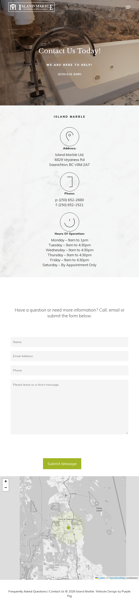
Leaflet (100, 578)
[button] (128, 7)
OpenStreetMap (117, 578)
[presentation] (42, 448)
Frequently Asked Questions (28, 591)
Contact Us (56, 591)
